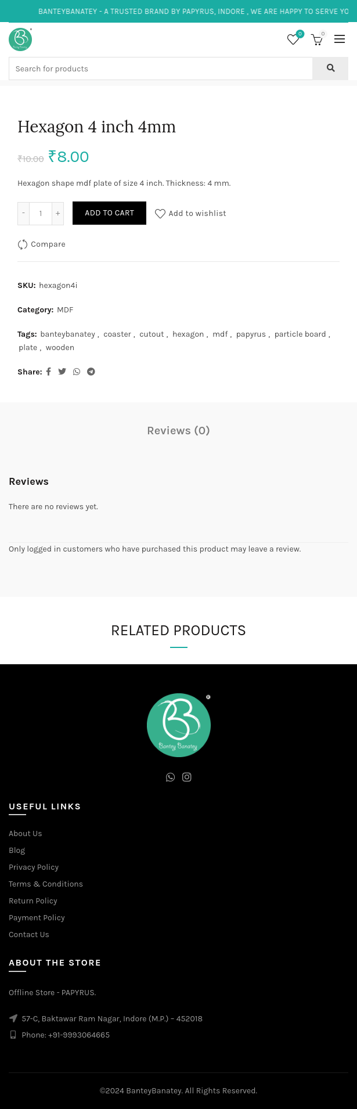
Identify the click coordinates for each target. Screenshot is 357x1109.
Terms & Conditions (46, 884)
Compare (48, 244)
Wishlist (299, 34)
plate (28, 347)
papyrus (251, 334)
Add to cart (109, 213)
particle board (300, 334)
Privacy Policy (34, 867)
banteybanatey (67, 334)
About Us (25, 833)
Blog (17, 850)
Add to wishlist (197, 213)
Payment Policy (37, 918)
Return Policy (33, 901)
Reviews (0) (178, 430)
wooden (60, 347)
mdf (220, 334)
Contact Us (29, 934)
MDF (65, 310)
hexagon (188, 334)
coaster (117, 334)
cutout (151, 334)
